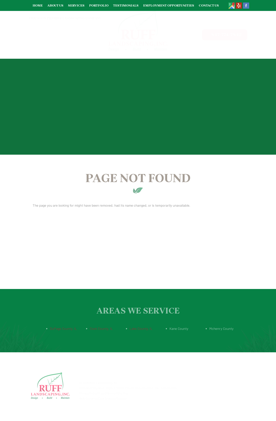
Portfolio (98, 5)
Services (76, 5)
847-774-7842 (223, 34)
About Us (55, 5)
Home (38, 5)
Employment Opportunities (168, 5)
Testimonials (126, 5)
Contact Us (209, 5)
